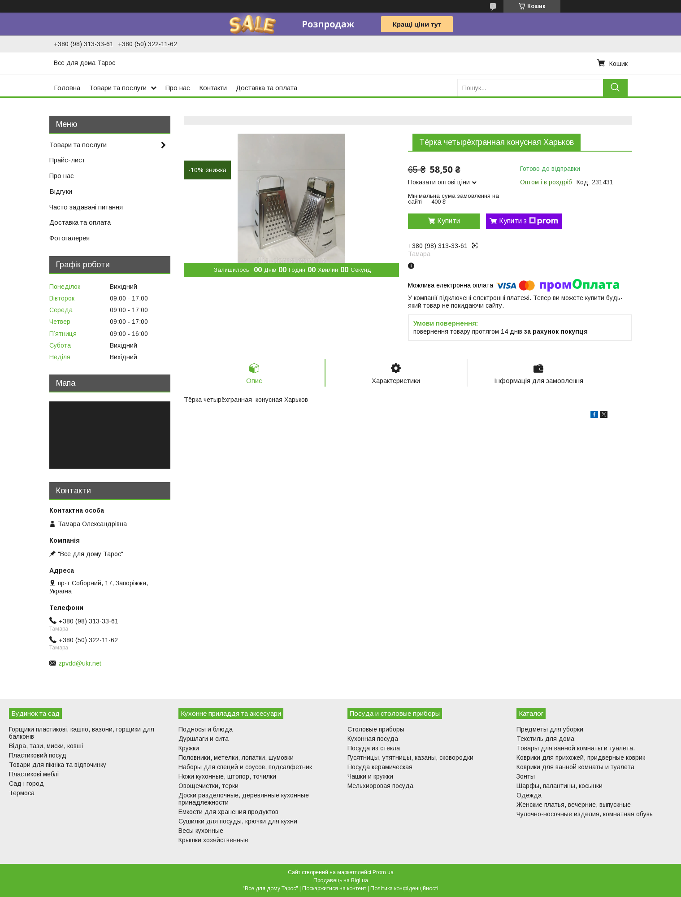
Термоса (22, 793)
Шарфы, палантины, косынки (559, 785)
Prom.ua (383, 872)
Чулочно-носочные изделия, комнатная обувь (584, 814)
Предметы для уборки (549, 729)
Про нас (177, 87)
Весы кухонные (200, 830)
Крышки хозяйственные (213, 840)
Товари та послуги (118, 87)
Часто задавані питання (86, 207)
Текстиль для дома (545, 738)
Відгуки (60, 191)
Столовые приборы (375, 729)
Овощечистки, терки (208, 785)
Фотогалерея (69, 238)
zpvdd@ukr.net (79, 663)
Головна (67, 87)
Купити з (528, 221)
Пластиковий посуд (37, 755)
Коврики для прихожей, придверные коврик (580, 757)
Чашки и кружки (370, 776)
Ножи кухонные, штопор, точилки (227, 776)
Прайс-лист (67, 160)
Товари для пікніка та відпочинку (57, 764)
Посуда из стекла (373, 748)
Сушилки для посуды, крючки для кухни (237, 821)
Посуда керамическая (379, 767)
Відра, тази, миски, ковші (46, 745)
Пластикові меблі (34, 774)
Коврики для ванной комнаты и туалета (575, 767)
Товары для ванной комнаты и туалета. (575, 748)
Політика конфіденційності (404, 888)
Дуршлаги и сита (203, 738)
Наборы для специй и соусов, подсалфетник (245, 767)
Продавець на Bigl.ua (340, 880)
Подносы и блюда (205, 729)
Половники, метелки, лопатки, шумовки (236, 757)
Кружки (188, 748)
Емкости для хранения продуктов (228, 811)
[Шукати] (615, 87)
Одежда (529, 795)
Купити (448, 221)
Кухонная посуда (372, 738)
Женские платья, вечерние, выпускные (573, 804)
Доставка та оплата (266, 87)
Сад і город (26, 783)
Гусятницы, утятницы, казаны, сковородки (410, 757)
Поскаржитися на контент (334, 888)
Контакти (213, 87)
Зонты (525, 776)
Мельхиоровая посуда (380, 785)
